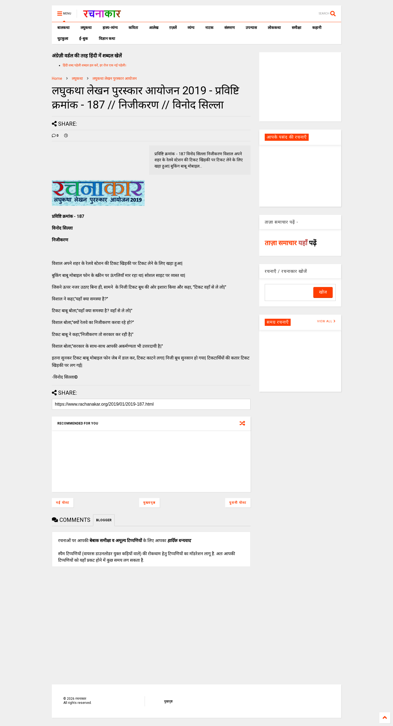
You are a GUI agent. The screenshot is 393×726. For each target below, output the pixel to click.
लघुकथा (86, 27)
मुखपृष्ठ (168, 701)
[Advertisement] (300, 86)
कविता (133, 27)
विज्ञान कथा (107, 38)
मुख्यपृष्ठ (149, 503)
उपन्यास (251, 27)
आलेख (153, 27)
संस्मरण (229, 27)
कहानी (316, 27)
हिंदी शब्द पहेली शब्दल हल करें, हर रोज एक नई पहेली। (94, 65)
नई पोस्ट (62, 503)
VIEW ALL (326, 321)
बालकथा (63, 27)
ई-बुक (83, 38)
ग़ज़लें (173, 27)
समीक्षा (296, 27)
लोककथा (274, 27)
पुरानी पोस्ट (237, 503)
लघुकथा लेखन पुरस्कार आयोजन (115, 78)
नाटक (209, 27)
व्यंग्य (190, 27)
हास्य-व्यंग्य (110, 27)
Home (57, 78)
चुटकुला (62, 38)
